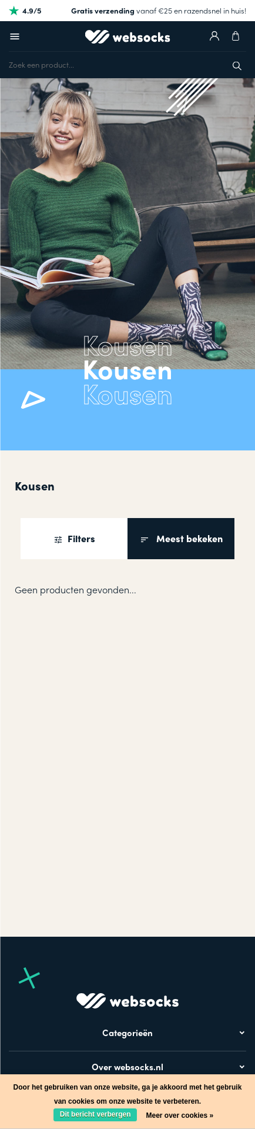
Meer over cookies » (179, 1115)
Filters (80, 538)
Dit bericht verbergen (95, 1114)
